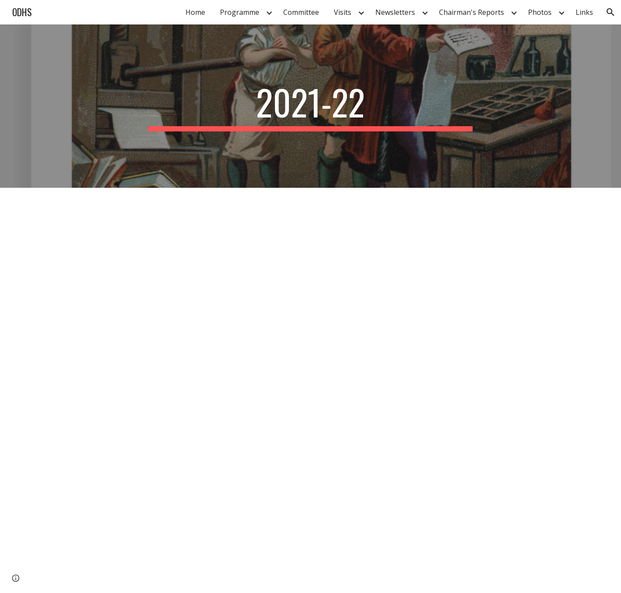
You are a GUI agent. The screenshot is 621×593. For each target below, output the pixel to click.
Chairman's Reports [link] (471, 12)
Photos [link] (540, 12)
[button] (610, 12)
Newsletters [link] (395, 12)
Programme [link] (239, 12)
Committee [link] (301, 12)
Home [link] (195, 12)
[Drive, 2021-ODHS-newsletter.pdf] (202, 390)
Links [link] (584, 12)
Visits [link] (342, 12)
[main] (311, 106)
